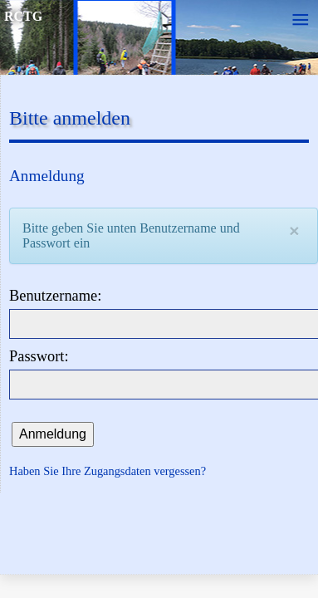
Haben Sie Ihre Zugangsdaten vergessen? (107, 471)
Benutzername (53, 295)
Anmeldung (52, 434)
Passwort (36, 356)
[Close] (294, 230)
